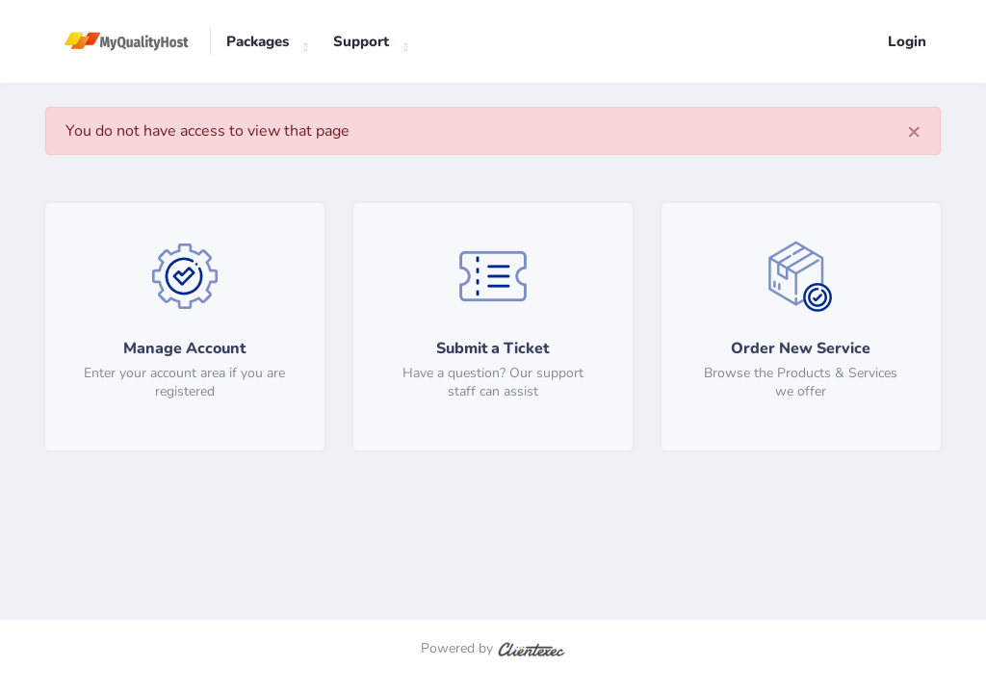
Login (907, 41)
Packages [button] (257, 41)
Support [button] (361, 41)
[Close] (914, 131)
